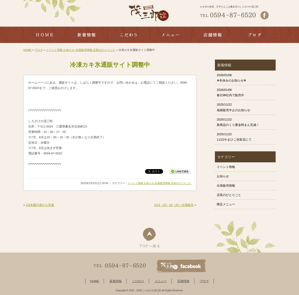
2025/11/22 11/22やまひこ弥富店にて (234, 136)
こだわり (138, 281)
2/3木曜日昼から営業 (40, 205)
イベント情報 (54, 50)
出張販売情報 (83, 50)
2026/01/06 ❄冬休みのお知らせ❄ (231, 77)
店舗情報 (183, 281)
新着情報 (116, 281)
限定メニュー (226, 204)
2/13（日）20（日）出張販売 (174, 205)
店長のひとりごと (104, 50)
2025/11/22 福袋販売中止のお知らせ (233, 107)
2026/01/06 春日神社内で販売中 (230, 92)
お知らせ (69, 50)
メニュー (161, 281)
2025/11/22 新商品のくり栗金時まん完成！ (238, 122)
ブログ (38, 50)
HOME (27, 50)
